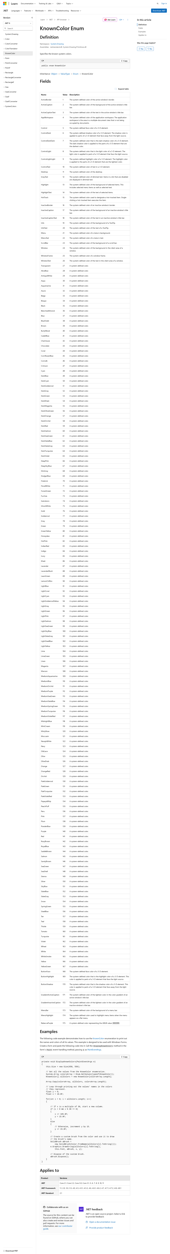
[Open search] (157, 3)
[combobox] (18, 23)
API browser (62, 19)
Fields (140, 28)
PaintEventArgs (94, 1049)
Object (54, 73)
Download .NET (159, 10)
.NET (51, 19)
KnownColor (98, 1038)
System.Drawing (57, 44)
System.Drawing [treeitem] (11, 34)
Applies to (142, 35)
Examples (142, 31)
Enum (75, 73)
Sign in (164, 3)
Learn (42, 19)
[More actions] (128, 20)
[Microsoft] (5, 3)
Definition (142, 24)
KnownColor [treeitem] (10, 53)
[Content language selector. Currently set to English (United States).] (15, 1249)
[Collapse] (32, 17)
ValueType (65, 73)
